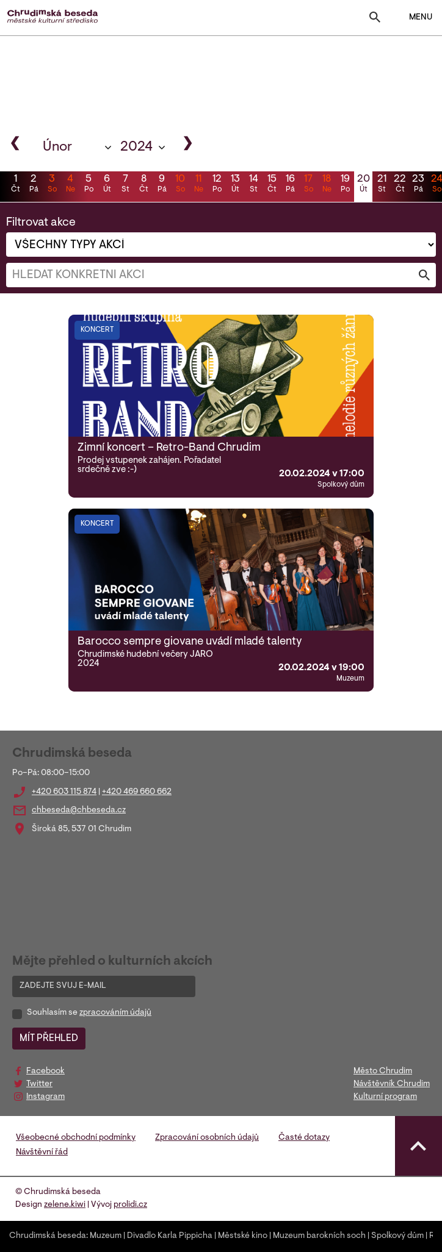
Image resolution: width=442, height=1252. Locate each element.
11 (198, 184)
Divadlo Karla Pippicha (169, 1236)
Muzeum (105, 1236)
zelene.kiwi (64, 1205)
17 (308, 184)
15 (272, 184)
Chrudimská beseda (47, 1236)
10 (180, 184)
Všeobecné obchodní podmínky (76, 1138)
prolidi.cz (130, 1205)
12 (217, 184)
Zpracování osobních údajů (207, 1138)
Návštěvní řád (42, 1152)
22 (400, 184)
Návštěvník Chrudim (391, 1084)
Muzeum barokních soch (319, 1236)
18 (326, 184)
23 (418, 184)
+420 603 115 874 (64, 792)
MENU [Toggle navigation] (413, 17)
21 (381, 184)
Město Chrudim (382, 1071)
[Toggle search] (375, 20)
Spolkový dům (397, 1236)
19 (345, 184)
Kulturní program (385, 1097)
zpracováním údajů (115, 1013)
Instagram (45, 1097)
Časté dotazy (304, 1138)
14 (253, 184)
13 (235, 184)
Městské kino (242, 1236)
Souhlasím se (89, 1013)
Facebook (45, 1071)
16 (290, 184)
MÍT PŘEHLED (49, 1038)
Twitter (39, 1084)
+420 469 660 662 (137, 792)
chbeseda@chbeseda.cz (79, 810)
